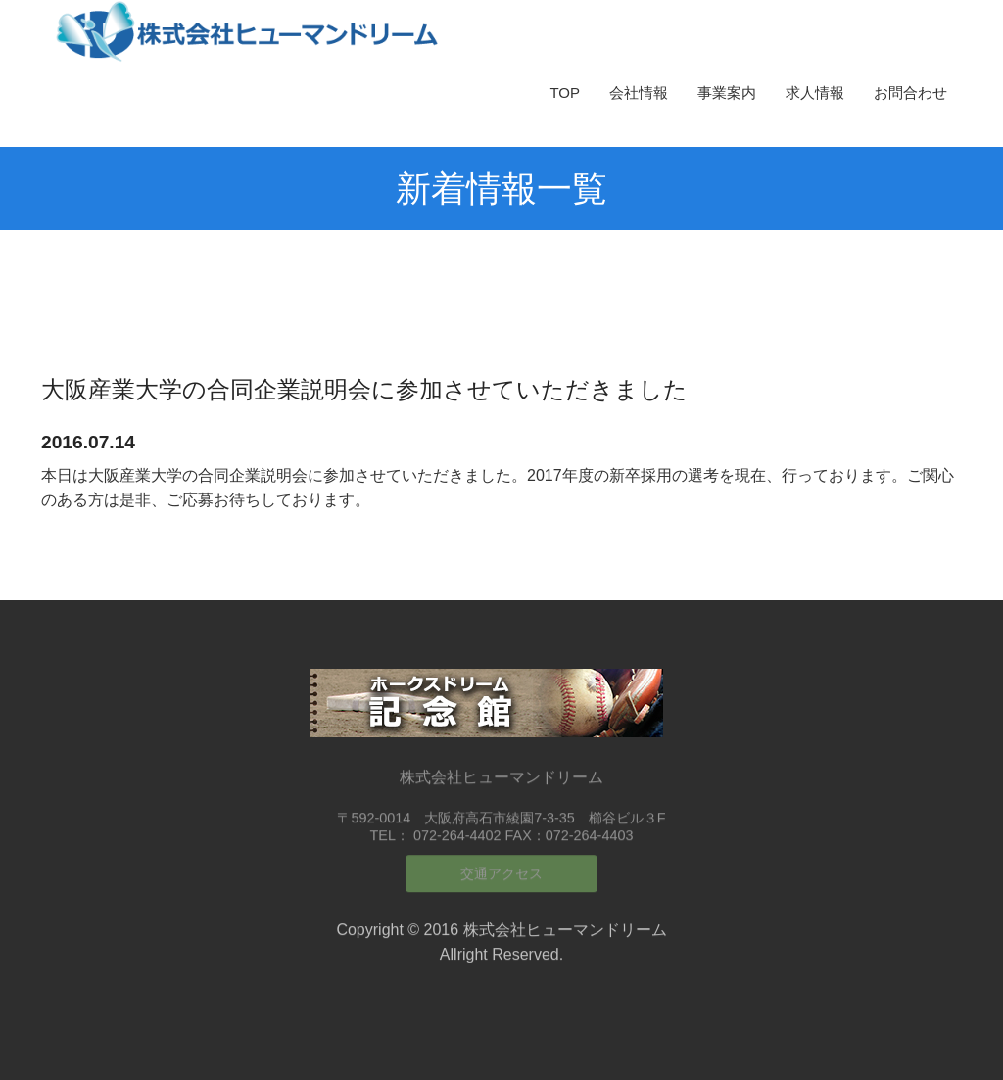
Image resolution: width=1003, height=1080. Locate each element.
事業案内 (726, 92)
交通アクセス (501, 867)
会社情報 (638, 92)
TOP (564, 92)
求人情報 (815, 92)
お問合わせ (910, 92)
